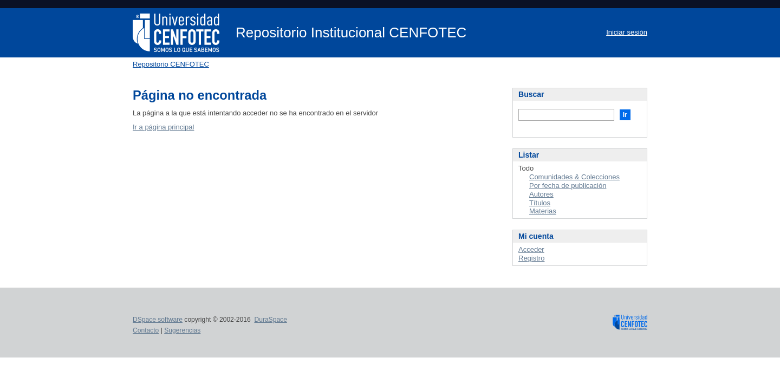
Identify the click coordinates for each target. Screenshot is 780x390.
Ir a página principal (163, 127)
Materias (542, 211)
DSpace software (158, 319)
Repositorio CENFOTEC (171, 64)
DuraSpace (270, 319)
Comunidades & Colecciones (574, 177)
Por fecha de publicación (567, 185)
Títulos (539, 203)
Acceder (531, 249)
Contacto (146, 330)
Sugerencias (182, 330)
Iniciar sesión (626, 32)
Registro (531, 258)
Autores (541, 194)
